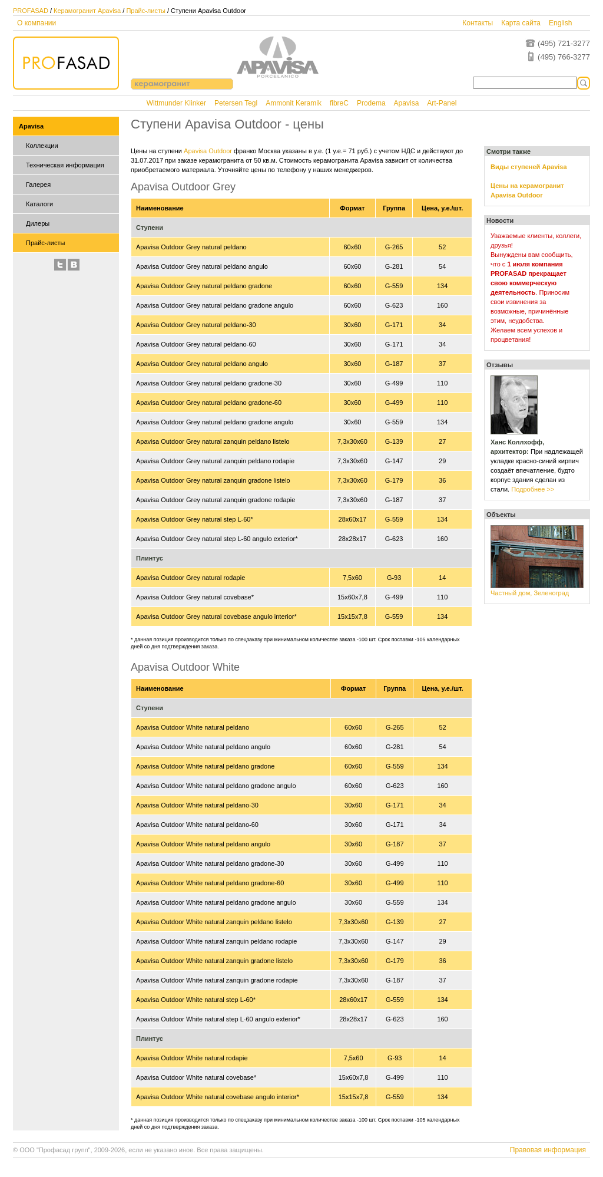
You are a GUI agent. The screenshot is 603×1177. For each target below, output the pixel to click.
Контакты (477, 23)
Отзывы (499, 364)
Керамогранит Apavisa (87, 10)
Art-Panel (441, 103)
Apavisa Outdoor (208, 150)
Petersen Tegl (235, 103)
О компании (36, 23)
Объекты (501, 514)
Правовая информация (548, 1150)
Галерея (38, 184)
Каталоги (39, 203)
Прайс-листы (145, 10)
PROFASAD (30, 10)
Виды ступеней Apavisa (529, 166)
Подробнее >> (532, 489)
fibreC (339, 103)
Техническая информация (65, 165)
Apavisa (406, 103)
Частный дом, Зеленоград (530, 592)
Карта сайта (521, 23)
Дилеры (37, 223)
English (560, 23)
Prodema (371, 103)
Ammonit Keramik (294, 103)
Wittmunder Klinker (176, 103)
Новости (499, 220)
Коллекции (42, 145)
